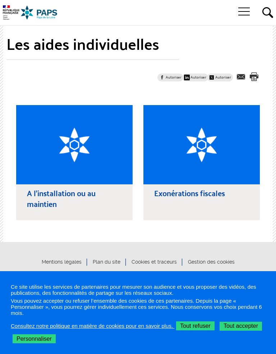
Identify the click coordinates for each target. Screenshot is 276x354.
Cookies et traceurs (154, 262)
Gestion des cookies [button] (211, 262)
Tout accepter (241, 326)
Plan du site (106, 262)
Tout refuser (195, 326)
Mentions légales (62, 262)
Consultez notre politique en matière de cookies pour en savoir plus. (92, 326)
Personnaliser (34, 339)
